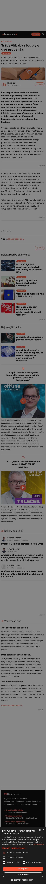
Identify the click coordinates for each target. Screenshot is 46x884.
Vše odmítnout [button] (23, 875)
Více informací (38, 845)
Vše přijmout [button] (23, 869)
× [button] (43, 830)
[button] (23, 848)
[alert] (23, 442)
